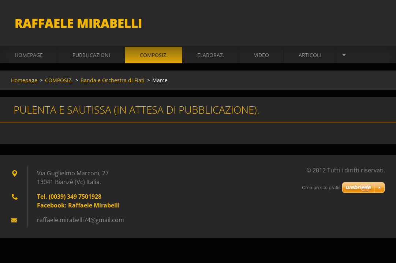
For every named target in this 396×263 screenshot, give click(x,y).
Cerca (377, 21)
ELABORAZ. (210, 55)
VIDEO (261, 55)
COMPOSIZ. (154, 55)
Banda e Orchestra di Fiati (113, 80)
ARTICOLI (310, 55)
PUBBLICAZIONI (91, 55)
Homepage (29, 55)
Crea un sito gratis (321, 188)
